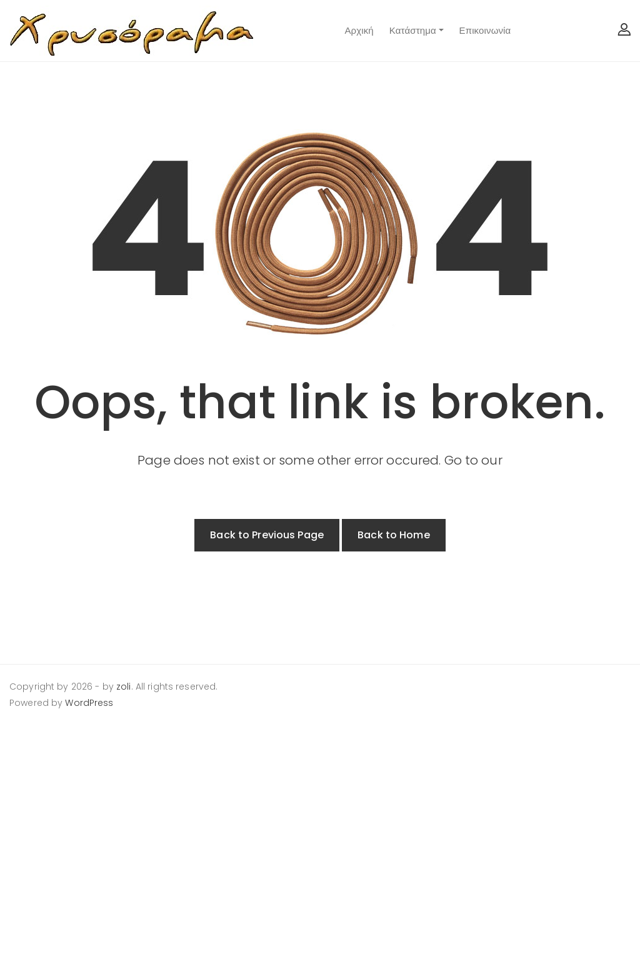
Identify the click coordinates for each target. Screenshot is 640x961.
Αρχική (358, 30)
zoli (123, 686)
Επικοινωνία (485, 30)
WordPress (89, 703)
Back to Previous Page (267, 535)
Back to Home (394, 535)
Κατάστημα (412, 30)
